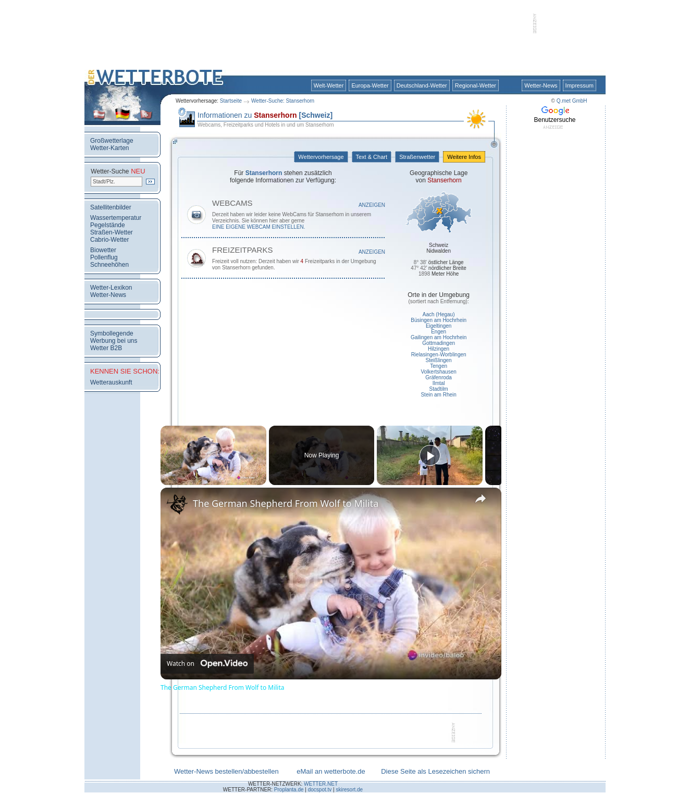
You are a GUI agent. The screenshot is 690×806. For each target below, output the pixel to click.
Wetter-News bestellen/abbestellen (226, 771)
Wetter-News (540, 85)
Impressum (579, 85)
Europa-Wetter (369, 85)
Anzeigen (372, 205)
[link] (177, 504)
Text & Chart (371, 157)
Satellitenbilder (110, 207)
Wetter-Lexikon (111, 287)
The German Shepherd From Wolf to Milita (285, 503)
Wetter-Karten (109, 148)
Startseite (231, 101)
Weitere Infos (464, 157)
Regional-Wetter (475, 85)
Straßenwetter (417, 157)
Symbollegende (111, 333)
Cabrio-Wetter (109, 239)
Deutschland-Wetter (422, 85)
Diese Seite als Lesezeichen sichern (435, 771)
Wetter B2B (106, 348)
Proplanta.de (289, 789)
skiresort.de (349, 789)
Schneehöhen (109, 264)
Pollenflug (104, 257)
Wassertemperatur (115, 217)
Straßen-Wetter (111, 232)
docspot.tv (320, 789)
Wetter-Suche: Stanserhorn (282, 101)
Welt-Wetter (329, 85)
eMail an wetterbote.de (331, 771)
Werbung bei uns (114, 340)
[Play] (430, 455)
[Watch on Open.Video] (207, 664)
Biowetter (103, 250)
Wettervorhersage (321, 157)
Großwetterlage (111, 140)
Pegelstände (107, 225)
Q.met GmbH (572, 101)
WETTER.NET (321, 784)
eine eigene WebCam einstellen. (258, 227)
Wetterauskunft (111, 382)
